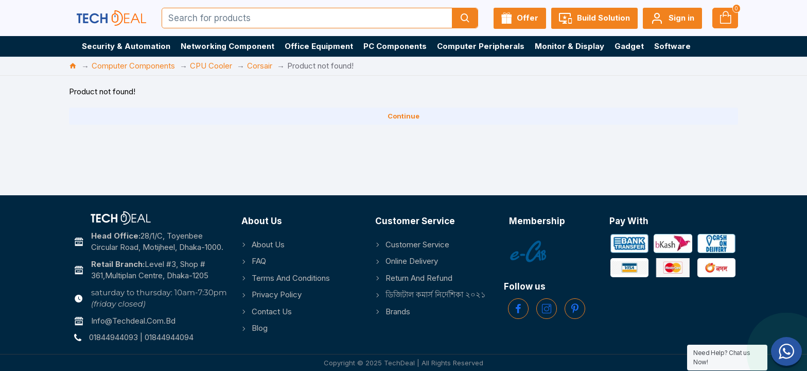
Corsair (259, 66)
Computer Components (133, 66)
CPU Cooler (211, 66)
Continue (403, 116)
